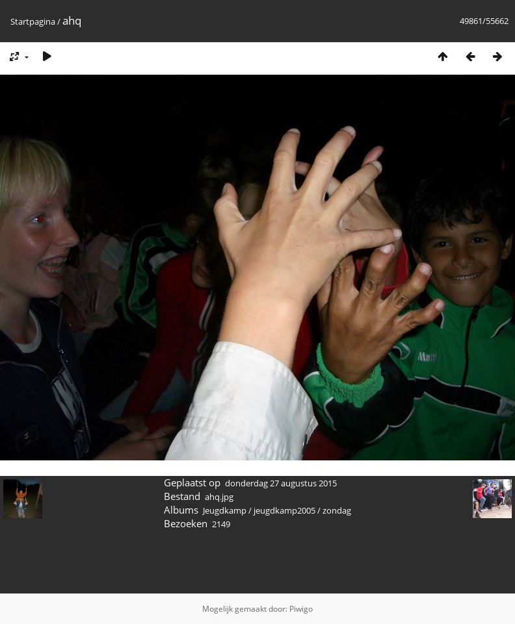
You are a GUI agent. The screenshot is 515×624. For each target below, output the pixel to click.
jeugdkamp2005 (284, 510)
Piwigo (301, 608)
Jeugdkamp (224, 510)
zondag (337, 510)
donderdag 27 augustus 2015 (281, 483)
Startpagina (32, 21)
